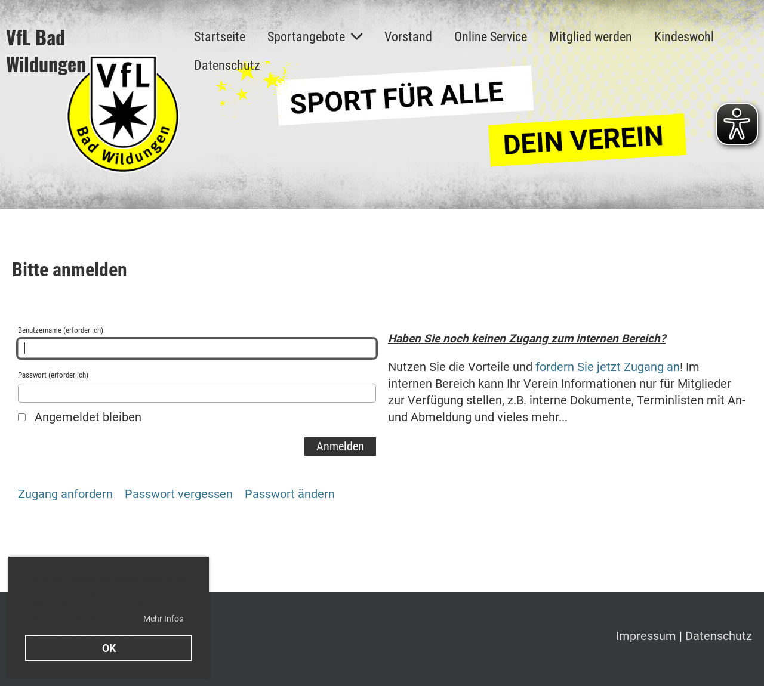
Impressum (647, 636)
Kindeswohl (684, 36)
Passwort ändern (290, 494)
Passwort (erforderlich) (197, 386)
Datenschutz (227, 65)
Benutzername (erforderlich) (197, 342)
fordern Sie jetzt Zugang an (607, 367)
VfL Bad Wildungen (46, 51)
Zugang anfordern (65, 494)
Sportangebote (314, 36)
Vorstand (408, 36)
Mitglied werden (590, 36)
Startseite (219, 36)
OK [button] (109, 648)
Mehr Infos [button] (163, 618)
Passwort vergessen (179, 494)
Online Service (490, 36)
